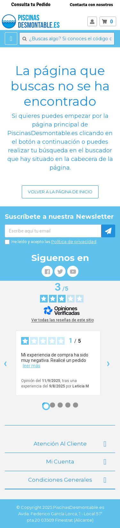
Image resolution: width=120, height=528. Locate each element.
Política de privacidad (73, 241)
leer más (31, 365)
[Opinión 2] (52, 405)
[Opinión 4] (67, 405)
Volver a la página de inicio (60, 191)
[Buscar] (67, 38)
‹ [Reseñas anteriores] (5, 363)
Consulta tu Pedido (31, 4)
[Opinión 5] (75, 405)
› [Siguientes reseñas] (108, 363)
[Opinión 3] (60, 405)
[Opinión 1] (46, 406)
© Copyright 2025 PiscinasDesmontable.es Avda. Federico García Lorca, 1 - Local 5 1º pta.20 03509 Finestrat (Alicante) (60, 514)
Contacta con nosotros (91, 4)
